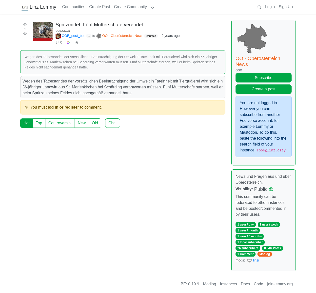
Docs (245, 284)
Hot (26, 123)
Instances (228, 284)
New (82, 123)
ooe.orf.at (63, 31)
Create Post (99, 7)
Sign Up (286, 7)
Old (95, 123)
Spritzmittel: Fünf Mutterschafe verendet (99, 24)
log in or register (63, 107)
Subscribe (263, 78)
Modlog (264, 254)
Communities (73, 7)
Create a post (263, 89)
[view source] (76, 42)
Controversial (60, 123)
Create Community (130, 7)
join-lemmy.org (280, 284)
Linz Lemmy (38, 7)
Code (258, 284)
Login (270, 7)
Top (39, 123)
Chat (112, 123)
